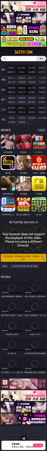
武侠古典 (41, 108)
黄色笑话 (31, 112)
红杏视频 (11, 122)
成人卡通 (31, 88)
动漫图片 (41, 98)
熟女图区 (31, 102)
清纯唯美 (21, 102)
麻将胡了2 (12, 72)
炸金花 (21, 72)
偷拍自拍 (21, 88)
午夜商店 (21, 118)
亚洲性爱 (11, 88)
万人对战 (31, 68)
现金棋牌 (31, 72)
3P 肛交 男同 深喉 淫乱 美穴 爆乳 (25, 266)
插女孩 (11, 118)
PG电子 (12, 68)
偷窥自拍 (11, 98)
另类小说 (21, 112)
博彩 (3, 69)
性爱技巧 (41, 112)
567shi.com (23, 52)
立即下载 (37, 445)
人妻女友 (31, 108)
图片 (3, 99)
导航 (3, 119)
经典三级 (21, 92)
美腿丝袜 (11, 102)
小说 (3, 109)
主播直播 (31, 82)
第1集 (5, 266)
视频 (3, 79)
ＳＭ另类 (41, 82)
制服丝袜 (11, 92)
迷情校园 (11, 112)
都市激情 (11, 108)
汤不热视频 (42, 118)
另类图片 (41, 102)
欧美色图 (31, 98)
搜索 (41, 58)
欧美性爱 (41, 88)
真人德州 (21, 68)
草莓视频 (31, 118)
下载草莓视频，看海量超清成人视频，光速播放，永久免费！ (24, 258)
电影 (3, 89)
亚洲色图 (21, 98)
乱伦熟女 (31, 92)
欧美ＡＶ (31, 78)
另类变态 (41, 92)
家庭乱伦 (21, 108)
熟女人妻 (11, 82)
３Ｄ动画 (41, 78)
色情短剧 (21, 122)
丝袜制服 (21, 82)
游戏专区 (41, 68)
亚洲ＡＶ (11, 78)
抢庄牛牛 (41, 72)
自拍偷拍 (21, 78)
